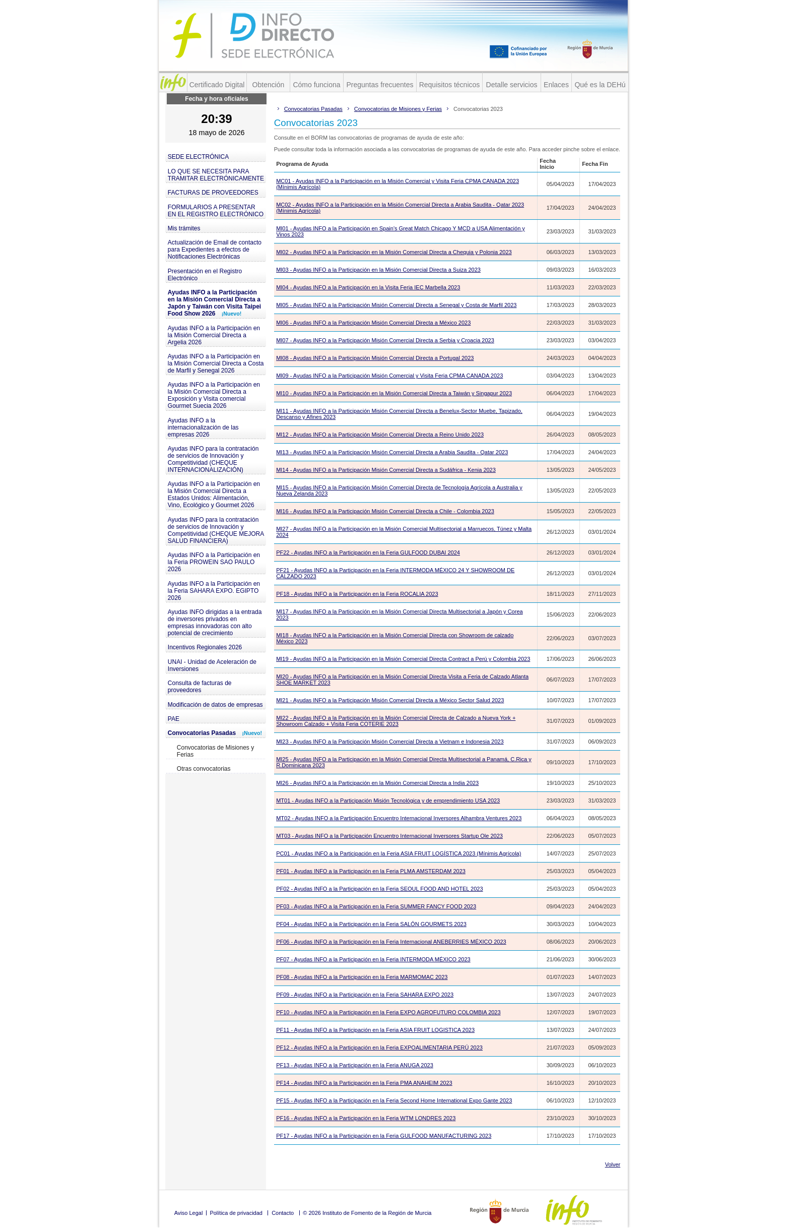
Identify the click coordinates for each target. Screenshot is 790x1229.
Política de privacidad (236, 1213)
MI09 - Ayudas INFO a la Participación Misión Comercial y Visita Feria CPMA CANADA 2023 (389, 376)
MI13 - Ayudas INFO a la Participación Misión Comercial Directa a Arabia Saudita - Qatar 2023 (392, 452)
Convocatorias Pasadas (215, 732)
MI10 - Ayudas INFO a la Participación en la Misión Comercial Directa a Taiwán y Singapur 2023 (394, 393)
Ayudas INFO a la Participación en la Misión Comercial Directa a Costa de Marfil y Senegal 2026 (216, 363)
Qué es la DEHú (599, 85)
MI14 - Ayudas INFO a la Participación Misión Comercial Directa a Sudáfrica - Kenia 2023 (386, 470)
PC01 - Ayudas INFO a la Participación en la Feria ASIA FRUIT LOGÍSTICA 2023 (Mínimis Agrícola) (398, 853)
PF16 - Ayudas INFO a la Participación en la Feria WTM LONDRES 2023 (365, 1118)
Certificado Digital (217, 85)
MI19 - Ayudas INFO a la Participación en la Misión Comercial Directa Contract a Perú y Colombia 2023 (403, 659)
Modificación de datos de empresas (215, 704)
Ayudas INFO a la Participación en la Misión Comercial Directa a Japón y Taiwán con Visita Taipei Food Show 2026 (214, 303)
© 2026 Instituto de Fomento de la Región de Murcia (367, 1213)
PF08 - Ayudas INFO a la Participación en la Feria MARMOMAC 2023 (361, 977)
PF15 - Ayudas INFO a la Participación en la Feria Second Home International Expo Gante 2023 (394, 1100)
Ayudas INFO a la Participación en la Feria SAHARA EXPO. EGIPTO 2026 (214, 590)
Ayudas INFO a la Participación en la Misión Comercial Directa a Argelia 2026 (214, 335)
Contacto (283, 1213)
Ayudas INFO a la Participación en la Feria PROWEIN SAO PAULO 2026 (214, 562)
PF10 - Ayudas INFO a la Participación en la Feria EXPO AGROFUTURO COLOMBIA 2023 (388, 1012)
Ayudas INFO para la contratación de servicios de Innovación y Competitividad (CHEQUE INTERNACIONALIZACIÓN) (213, 459)
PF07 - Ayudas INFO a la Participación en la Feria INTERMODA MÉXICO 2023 (373, 959)
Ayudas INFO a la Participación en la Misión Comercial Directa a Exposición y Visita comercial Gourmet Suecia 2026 (214, 395)
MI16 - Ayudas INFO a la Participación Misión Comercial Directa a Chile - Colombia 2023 (385, 511)
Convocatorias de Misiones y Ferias (215, 751)
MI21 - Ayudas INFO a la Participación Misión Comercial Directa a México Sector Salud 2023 (390, 700)
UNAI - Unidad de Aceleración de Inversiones (212, 665)
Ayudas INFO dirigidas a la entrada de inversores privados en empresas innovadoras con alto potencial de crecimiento (215, 622)
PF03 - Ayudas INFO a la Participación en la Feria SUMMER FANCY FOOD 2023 (376, 906)
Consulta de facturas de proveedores (200, 687)
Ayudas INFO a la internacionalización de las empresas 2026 (203, 427)
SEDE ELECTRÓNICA (198, 156)
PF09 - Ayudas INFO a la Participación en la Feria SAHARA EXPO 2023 (364, 995)
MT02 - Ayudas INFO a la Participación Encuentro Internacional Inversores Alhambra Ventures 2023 (398, 818)
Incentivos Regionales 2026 (205, 647)
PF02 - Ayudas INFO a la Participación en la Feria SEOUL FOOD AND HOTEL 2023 (379, 889)
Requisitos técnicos (449, 85)
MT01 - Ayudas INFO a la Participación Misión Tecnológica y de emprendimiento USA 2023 (388, 800)
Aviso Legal (188, 1213)
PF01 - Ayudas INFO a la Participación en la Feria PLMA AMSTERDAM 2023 (371, 871)
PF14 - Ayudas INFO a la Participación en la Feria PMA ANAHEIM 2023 (364, 1083)
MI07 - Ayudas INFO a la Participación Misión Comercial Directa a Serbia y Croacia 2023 (385, 340)
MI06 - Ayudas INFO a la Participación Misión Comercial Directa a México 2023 (373, 323)
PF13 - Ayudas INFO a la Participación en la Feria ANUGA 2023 (354, 1065)
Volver (613, 1164)
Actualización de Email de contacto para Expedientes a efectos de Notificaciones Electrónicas (214, 249)
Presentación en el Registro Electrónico (205, 275)
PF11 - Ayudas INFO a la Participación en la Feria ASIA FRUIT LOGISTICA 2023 (375, 1030)
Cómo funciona (316, 85)
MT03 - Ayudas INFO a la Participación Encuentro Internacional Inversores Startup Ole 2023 (389, 836)
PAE (173, 718)
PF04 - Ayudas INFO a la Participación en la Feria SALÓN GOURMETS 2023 (371, 924)
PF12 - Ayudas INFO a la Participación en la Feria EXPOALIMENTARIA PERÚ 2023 (379, 1047)
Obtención (268, 85)
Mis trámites (184, 228)
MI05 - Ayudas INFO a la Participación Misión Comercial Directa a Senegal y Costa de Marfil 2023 (396, 305)
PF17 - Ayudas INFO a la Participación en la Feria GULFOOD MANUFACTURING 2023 (383, 1136)
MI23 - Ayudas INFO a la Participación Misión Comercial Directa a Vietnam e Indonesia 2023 (389, 742)
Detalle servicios (512, 85)
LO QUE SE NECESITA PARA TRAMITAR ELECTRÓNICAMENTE (216, 175)
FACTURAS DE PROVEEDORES (213, 192)
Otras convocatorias (204, 768)
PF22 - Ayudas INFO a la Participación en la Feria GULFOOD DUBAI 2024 (368, 552)
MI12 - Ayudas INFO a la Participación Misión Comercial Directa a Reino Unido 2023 (380, 435)
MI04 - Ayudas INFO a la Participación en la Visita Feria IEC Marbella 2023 (368, 287)
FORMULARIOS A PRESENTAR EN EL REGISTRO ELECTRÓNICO (216, 211)
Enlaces (556, 85)
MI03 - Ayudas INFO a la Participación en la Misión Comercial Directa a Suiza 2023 (378, 270)
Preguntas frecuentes (379, 85)
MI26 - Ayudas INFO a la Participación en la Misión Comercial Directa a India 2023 (377, 783)
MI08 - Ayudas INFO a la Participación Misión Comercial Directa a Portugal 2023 (375, 358)
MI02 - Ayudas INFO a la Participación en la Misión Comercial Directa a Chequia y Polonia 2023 (394, 252)
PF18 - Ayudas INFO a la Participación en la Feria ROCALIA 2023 (357, 594)
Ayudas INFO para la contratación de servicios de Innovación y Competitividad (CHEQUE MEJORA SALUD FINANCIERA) (216, 530)
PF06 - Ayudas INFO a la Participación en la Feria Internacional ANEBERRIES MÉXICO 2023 (391, 942)
